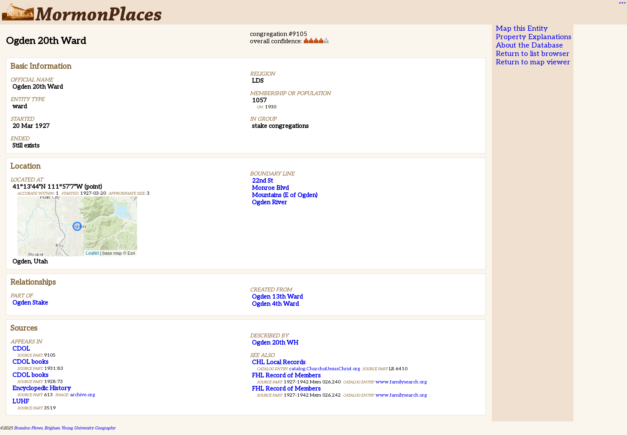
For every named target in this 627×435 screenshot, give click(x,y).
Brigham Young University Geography (79, 428)
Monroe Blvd (270, 188)
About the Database (529, 45)
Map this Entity (522, 28)
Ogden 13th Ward (277, 296)
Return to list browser (532, 54)
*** (621, 4)
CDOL (21, 348)
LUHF (20, 401)
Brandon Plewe (28, 428)
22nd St (262, 180)
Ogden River (269, 202)
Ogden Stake (30, 302)
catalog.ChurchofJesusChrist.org (324, 369)
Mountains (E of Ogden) (284, 195)
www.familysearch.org (401, 382)
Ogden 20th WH (275, 342)
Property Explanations (533, 37)
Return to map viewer (533, 62)
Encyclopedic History (41, 388)
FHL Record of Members (286, 375)
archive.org (82, 395)
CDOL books (30, 361)
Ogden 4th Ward (275, 303)
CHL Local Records (279, 362)
